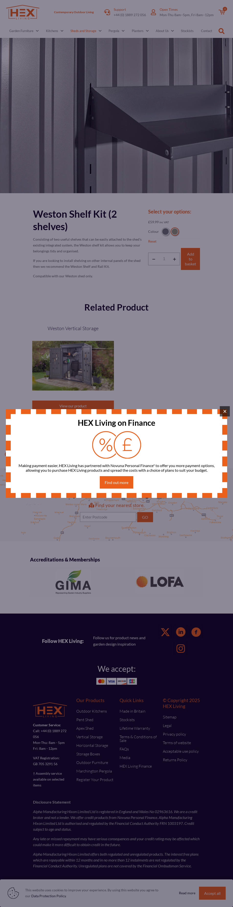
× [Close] (225, 411)
